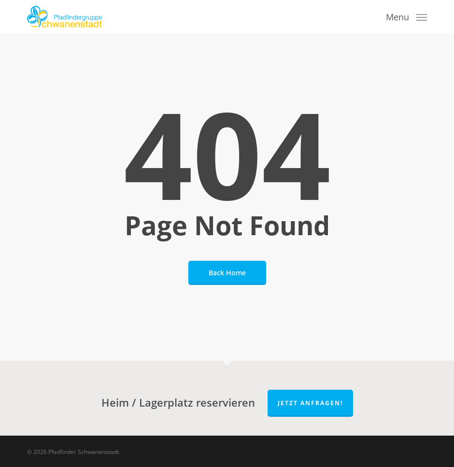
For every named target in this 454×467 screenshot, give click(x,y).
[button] (406, 15)
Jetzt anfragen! (310, 403)
